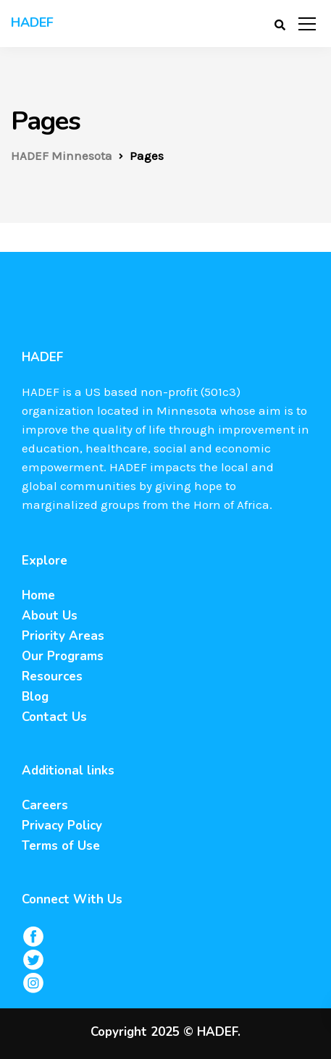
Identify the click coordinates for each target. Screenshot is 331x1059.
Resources (52, 676)
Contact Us (54, 717)
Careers (45, 805)
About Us (49, 615)
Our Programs (63, 656)
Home (38, 595)
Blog (35, 696)
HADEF (32, 22)
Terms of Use (61, 846)
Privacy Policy (62, 825)
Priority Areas (63, 636)
